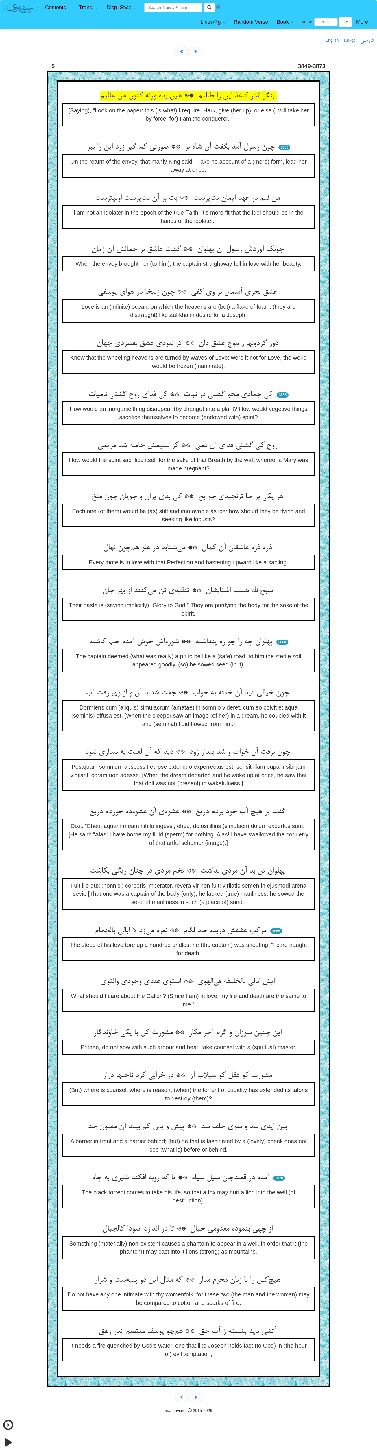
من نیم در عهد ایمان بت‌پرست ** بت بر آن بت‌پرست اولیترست (188, 198)
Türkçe (349, 40)
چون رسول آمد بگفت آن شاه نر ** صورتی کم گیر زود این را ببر (182, 147)
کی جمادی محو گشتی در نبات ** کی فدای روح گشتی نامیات (181, 394)
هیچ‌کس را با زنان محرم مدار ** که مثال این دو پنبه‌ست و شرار (188, 1280)
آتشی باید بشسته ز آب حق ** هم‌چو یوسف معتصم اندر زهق (189, 1331)
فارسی (367, 40)
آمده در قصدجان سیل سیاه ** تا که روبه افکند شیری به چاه (182, 1178)
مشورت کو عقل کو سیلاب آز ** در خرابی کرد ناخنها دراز (188, 1075)
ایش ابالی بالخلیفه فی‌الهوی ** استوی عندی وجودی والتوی (188, 981)
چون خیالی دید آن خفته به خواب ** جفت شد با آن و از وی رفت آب (188, 693)
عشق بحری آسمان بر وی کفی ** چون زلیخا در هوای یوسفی (188, 292)
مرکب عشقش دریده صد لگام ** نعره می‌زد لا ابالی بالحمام (182, 930)
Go (345, 22)
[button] (58, 7)
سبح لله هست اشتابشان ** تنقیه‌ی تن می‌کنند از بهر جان (188, 590)
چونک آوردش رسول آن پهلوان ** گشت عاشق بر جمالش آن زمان (188, 249)
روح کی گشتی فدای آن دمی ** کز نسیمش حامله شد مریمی (188, 445)
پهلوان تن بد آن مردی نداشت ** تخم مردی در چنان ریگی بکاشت (188, 871)
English (332, 40)
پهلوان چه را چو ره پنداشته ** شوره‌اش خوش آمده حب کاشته (182, 641)
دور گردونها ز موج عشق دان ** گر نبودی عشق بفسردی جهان (188, 343)
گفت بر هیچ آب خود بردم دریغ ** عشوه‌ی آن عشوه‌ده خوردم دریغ (188, 811)
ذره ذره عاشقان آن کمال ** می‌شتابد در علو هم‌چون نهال (188, 548)
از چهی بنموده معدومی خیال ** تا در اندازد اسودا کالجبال (188, 1229)
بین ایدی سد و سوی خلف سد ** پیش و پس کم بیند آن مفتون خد (188, 1126)
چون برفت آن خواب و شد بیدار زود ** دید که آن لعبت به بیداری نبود (188, 752)
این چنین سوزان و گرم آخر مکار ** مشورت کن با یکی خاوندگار (188, 1032)
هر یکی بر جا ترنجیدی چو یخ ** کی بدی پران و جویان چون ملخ (189, 496)
